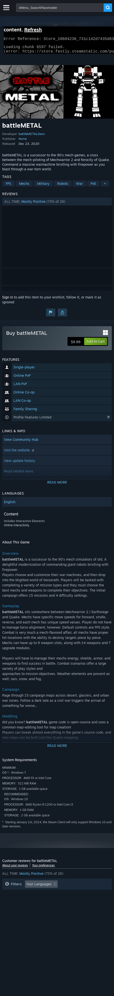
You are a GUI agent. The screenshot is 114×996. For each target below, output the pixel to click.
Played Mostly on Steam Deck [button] (29, 902)
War (79, 186)
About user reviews (15, 868)
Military (43, 186)
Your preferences (43, 868)
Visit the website (19, 453)
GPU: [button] (26, 909)
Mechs (24, 186)
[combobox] (60, 7)
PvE (93, 186)
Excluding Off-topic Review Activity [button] (33, 894)
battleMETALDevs (32, 137)
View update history (19, 463)
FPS (8, 186)
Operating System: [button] (77, 902)
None (23, 142)
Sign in (7, 300)
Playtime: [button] (78, 894)
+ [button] (105, 186)
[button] (57, 204)
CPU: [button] (9, 909)
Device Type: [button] (50, 909)
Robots (62, 186)
